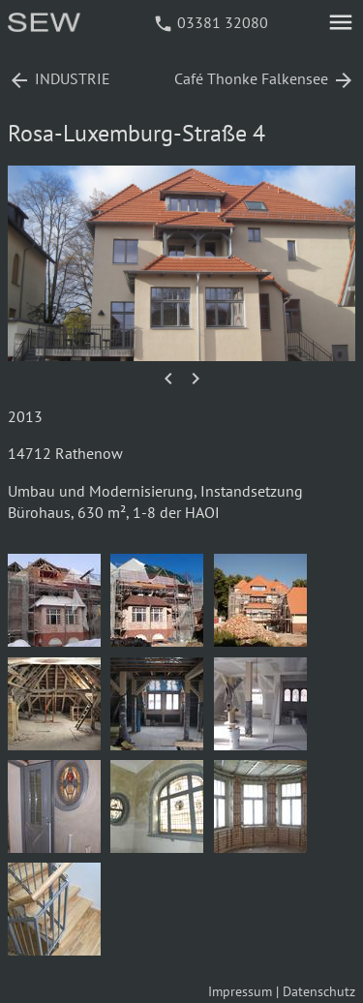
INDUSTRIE (59, 78)
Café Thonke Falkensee (264, 78)
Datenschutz (319, 991)
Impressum (240, 991)
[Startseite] (45, 26)
